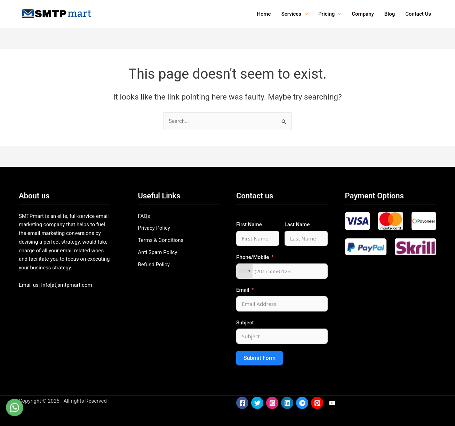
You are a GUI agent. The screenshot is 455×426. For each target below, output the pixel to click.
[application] (304, 14)
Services (294, 14)
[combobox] (245, 271)
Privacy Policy (154, 228)
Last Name (297, 224)
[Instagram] (272, 403)
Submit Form (260, 358)
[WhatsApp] (14, 412)
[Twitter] (257, 403)
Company (363, 14)
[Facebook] (242, 403)
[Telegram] (302, 403)
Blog (389, 14)
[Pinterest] (317, 403)
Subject (245, 323)
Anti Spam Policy (157, 252)
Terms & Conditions (161, 240)
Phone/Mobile (252, 257)
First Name (249, 224)
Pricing (329, 14)
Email (242, 290)
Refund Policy (154, 264)
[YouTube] (332, 403)
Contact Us (418, 14)
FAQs (144, 216)
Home (264, 14)
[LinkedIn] (287, 403)
